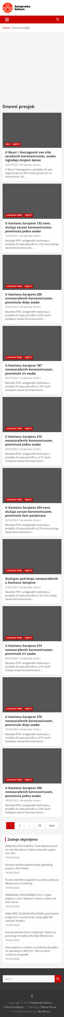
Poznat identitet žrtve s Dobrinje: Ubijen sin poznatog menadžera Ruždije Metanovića (30, 933)
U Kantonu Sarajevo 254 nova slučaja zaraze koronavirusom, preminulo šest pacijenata (28, 511)
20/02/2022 (11, 658)
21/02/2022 (11, 587)
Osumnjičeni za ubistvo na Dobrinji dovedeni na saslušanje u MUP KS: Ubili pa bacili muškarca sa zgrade (31, 951)
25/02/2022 (11, 306)
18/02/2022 (11, 800)
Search (58, 979)
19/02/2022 (11, 729)
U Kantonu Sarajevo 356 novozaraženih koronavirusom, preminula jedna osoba (29, 792)
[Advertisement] (32, 65)
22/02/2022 (11, 520)
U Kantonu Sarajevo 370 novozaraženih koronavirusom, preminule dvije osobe (29, 721)
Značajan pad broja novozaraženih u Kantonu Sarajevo (31, 581)
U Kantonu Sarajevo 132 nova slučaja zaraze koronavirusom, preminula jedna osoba (28, 227)
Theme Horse (48, 1007)
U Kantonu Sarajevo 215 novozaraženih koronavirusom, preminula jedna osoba (29, 440)
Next (52, 825)
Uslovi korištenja (13, 1007)
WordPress (44, 1011)
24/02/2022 (11, 378)
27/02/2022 (11, 235)
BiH (8, 144)
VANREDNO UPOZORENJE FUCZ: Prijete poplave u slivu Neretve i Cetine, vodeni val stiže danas (30, 898)
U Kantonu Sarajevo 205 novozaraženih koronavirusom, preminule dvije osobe (29, 298)
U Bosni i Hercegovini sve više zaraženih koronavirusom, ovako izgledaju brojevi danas (30, 156)
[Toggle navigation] (7, 19)
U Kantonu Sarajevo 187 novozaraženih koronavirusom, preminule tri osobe (29, 369)
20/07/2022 (11, 164)
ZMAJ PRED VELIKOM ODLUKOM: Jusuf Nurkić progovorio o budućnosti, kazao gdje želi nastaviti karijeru (32, 917)
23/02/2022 (11, 449)
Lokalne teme (14, 215)
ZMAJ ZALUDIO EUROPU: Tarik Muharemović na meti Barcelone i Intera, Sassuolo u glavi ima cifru (31, 849)
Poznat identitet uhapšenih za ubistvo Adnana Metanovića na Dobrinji (32, 881)
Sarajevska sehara (30, 164)
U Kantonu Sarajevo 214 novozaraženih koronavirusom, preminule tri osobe (29, 650)
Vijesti (16, 144)
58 (39, 825)
